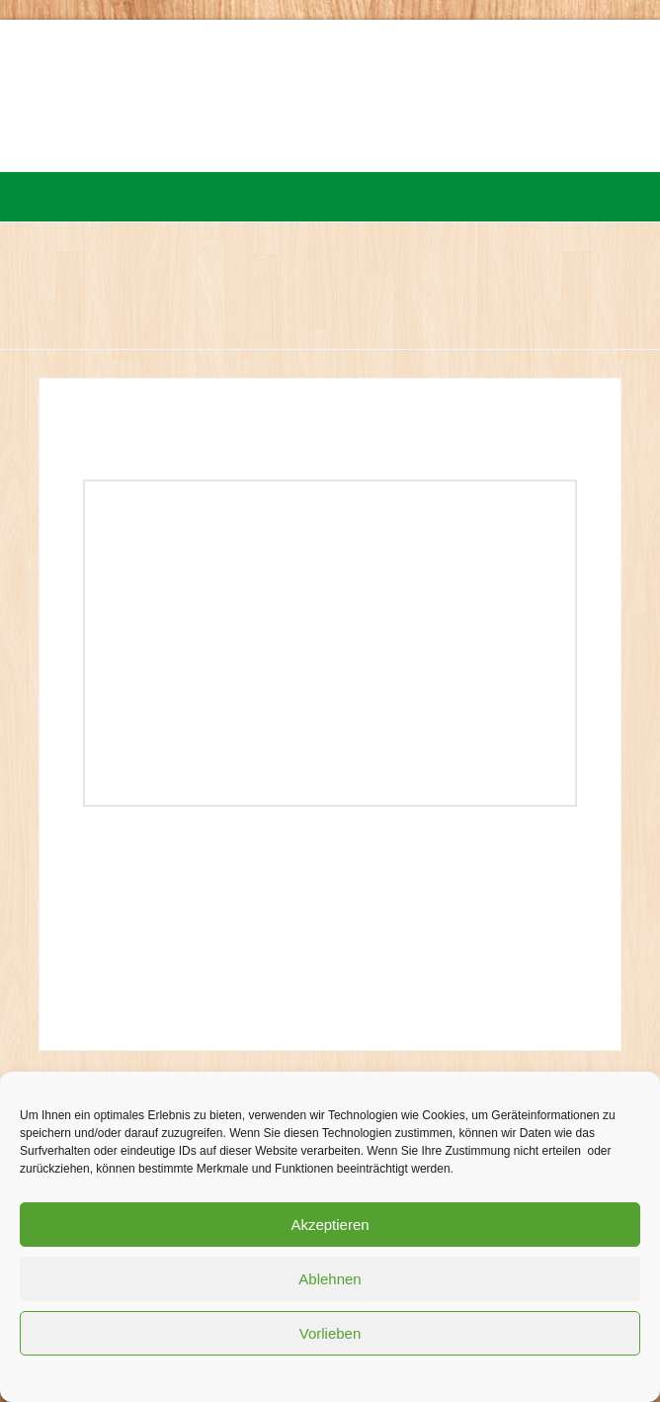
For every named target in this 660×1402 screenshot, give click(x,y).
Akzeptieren (329, 1224)
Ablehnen (329, 1279)
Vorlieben (330, 1333)
